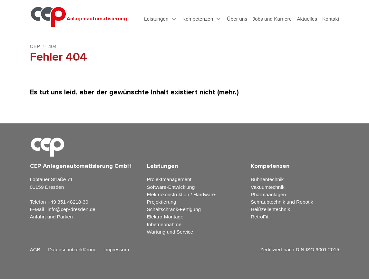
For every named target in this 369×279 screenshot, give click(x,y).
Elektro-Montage (165, 216)
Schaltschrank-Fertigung (174, 209)
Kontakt (330, 19)
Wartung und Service (170, 232)
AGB (35, 249)
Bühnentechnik (267, 179)
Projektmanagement (169, 179)
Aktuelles (307, 19)
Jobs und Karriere (272, 19)
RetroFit (259, 216)
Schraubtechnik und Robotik (282, 202)
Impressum (116, 249)
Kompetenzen (197, 19)
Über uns (237, 19)
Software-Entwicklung (171, 187)
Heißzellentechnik (270, 209)
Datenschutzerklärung (72, 249)
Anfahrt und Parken (51, 216)
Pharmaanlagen (268, 194)
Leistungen (156, 19)
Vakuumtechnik (268, 187)
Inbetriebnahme (164, 224)
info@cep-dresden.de (71, 209)
